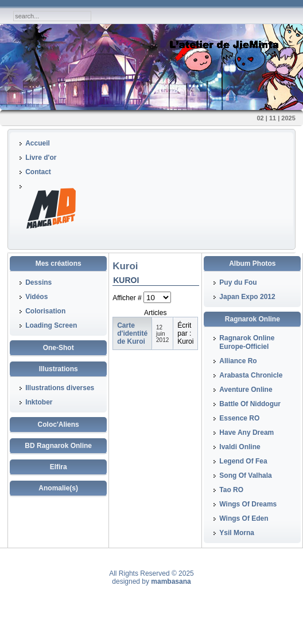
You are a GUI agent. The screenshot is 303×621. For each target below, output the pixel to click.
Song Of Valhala (245, 475)
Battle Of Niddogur (250, 404)
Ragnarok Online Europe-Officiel (246, 342)
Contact (38, 172)
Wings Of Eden (243, 518)
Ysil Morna (236, 533)
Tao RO (231, 490)
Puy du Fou (238, 282)
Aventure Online (245, 390)
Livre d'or (40, 158)
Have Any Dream (246, 433)
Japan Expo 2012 (247, 297)
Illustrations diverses (59, 388)
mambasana (171, 581)
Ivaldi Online (239, 447)
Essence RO (239, 418)
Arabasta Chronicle (250, 375)
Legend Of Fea (243, 461)
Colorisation (45, 311)
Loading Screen (51, 325)
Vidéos (36, 297)
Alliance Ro (238, 361)
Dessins (38, 282)
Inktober (38, 402)
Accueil (37, 143)
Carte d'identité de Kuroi (132, 333)
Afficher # (127, 298)
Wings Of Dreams (248, 504)
